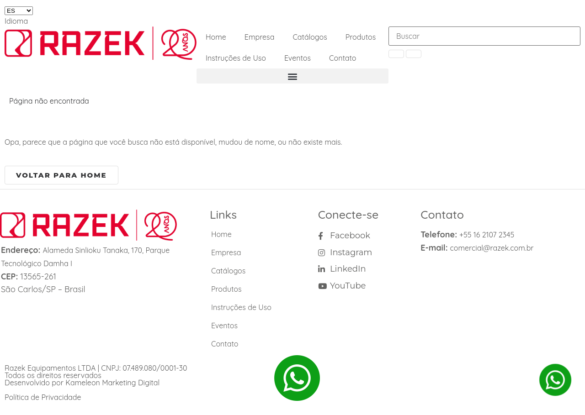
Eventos (297, 58)
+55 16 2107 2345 (486, 234)
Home (216, 37)
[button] (292, 76)
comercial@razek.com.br (492, 247)
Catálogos (309, 37)
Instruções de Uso (236, 58)
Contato (342, 58)
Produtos (361, 37)
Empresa (260, 37)
